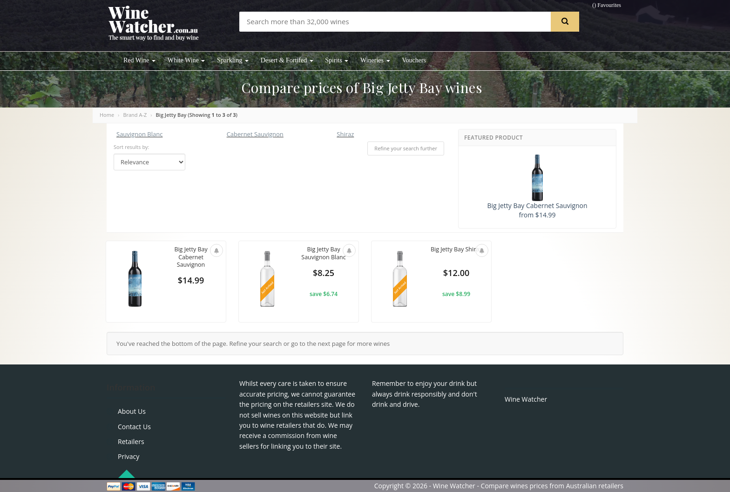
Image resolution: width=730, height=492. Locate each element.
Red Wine (139, 60)
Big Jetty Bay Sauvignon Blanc (323, 253)
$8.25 (323, 273)
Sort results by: (131, 146)
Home (107, 114)
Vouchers (414, 60)
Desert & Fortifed (287, 60)
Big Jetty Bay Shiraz (456, 253)
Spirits (336, 60)
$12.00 (456, 273)
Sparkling (233, 60)
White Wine (186, 60)
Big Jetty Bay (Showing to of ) (197, 114)
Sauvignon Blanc (139, 134)
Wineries (375, 60)
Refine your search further (405, 148)
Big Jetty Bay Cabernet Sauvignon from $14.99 (537, 187)
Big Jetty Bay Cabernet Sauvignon (191, 257)
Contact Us (134, 426)
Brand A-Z (135, 114)
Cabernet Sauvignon (255, 134)
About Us (132, 411)
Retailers (131, 441)
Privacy (128, 456)
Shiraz (345, 134)
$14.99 (191, 281)
